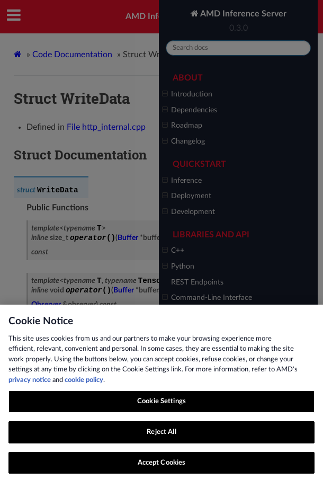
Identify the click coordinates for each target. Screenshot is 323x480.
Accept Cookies (162, 468)
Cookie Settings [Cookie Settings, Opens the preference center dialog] (161, 407)
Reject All (161, 437)
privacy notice (29, 386)
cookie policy (84, 386)
